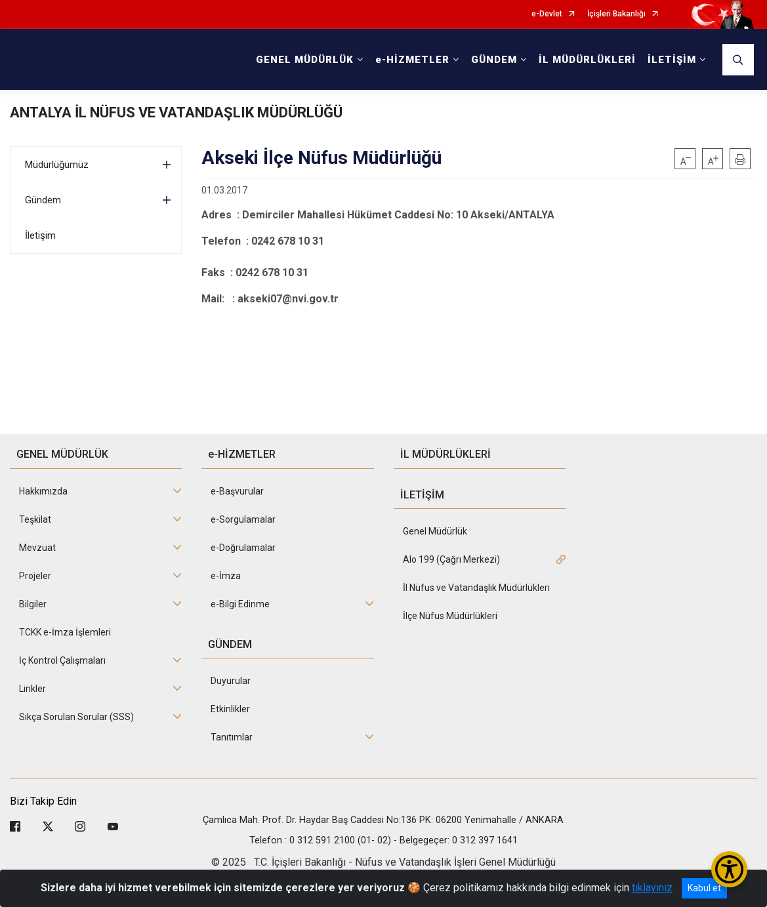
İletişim (40, 235)
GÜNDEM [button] (494, 60)
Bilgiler (33, 604)
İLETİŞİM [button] (672, 60)
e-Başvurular (237, 491)
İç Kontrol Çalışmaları (62, 660)
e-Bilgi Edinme (240, 604)
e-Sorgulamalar (243, 519)
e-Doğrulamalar (243, 547)
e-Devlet (546, 14)
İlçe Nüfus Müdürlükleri (450, 616)
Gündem (43, 200)
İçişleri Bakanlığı (616, 14)
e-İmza (226, 576)
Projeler (35, 576)
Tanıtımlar (232, 737)
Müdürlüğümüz (57, 165)
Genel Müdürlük (435, 531)
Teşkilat (35, 519)
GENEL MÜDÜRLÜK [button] (305, 60)
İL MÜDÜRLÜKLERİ (587, 60)
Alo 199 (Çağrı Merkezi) (451, 559)
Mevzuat (37, 547)
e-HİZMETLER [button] (412, 60)
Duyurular (231, 680)
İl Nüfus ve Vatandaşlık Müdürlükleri (476, 587)
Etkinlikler (230, 709)
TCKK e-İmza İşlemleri (65, 632)
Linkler (32, 688)
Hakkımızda (43, 491)
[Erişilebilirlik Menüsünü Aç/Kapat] (729, 869)
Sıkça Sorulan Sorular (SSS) (76, 717)
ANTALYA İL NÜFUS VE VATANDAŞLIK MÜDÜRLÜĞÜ (176, 112)
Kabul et (704, 888)
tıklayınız (652, 887)
